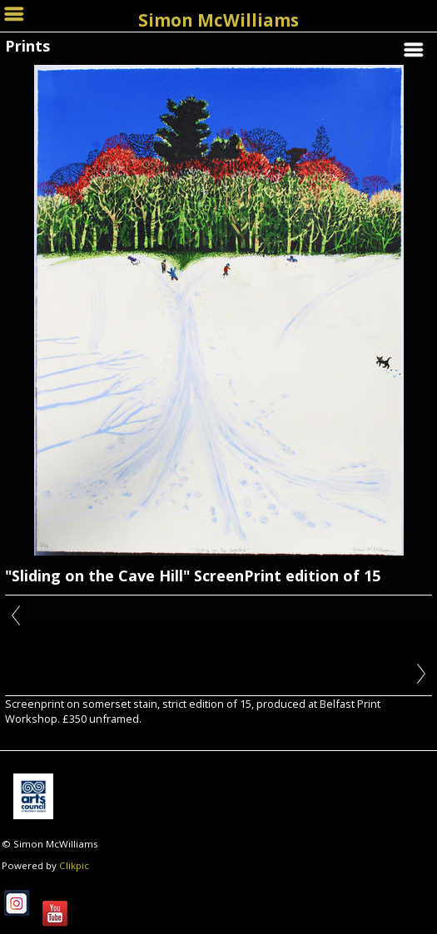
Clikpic (74, 865)
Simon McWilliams (218, 20)
